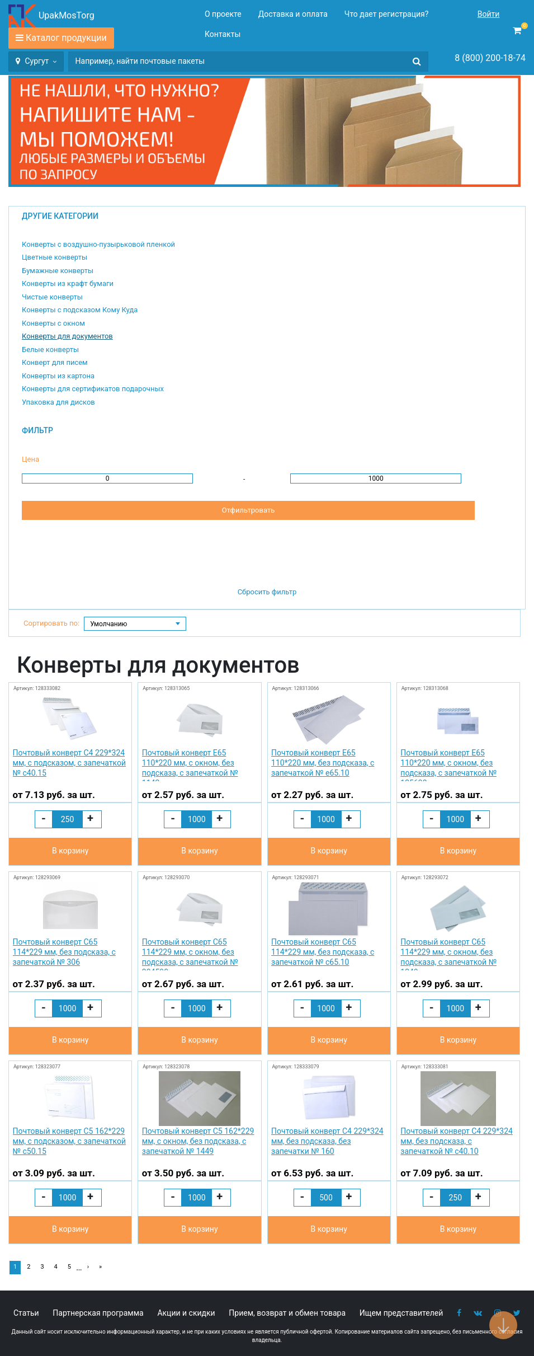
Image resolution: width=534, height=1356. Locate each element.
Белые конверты (50, 349)
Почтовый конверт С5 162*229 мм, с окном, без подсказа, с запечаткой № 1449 (198, 1141)
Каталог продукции (66, 37)
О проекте (223, 14)
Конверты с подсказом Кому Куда (80, 310)
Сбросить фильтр (267, 592)
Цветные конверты (54, 257)
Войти (489, 14)
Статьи (26, 1312)
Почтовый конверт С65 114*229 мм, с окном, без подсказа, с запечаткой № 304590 (190, 953)
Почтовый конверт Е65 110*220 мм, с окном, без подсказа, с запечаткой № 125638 (448, 764)
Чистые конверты (52, 297)
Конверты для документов (67, 336)
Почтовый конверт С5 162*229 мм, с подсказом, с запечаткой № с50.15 (69, 1141)
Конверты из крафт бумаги (68, 283)
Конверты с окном (53, 323)
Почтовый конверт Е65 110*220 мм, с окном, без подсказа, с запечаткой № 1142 (190, 764)
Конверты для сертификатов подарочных (93, 388)
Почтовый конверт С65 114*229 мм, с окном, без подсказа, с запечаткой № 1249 (448, 953)
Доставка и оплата (293, 14)
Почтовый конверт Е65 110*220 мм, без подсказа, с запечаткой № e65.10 (322, 762)
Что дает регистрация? (386, 14)
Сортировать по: (51, 623)
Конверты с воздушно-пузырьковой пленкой (98, 244)
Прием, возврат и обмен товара (287, 1312)
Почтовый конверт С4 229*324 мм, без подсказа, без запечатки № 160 (327, 1141)
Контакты (222, 34)
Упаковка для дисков (58, 402)
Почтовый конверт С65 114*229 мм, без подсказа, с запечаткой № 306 (64, 951)
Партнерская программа (98, 1312)
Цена (30, 459)
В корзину (70, 850)
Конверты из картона (58, 376)
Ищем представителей (401, 1312)
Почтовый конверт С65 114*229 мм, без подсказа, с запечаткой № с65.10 (322, 951)
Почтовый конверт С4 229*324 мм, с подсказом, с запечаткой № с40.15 (69, 762)
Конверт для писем (55, 362)
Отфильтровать (248, 510)
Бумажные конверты (57, 270)
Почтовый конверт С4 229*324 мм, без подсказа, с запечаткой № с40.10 (456, 1141)
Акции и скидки (186, 1312)
